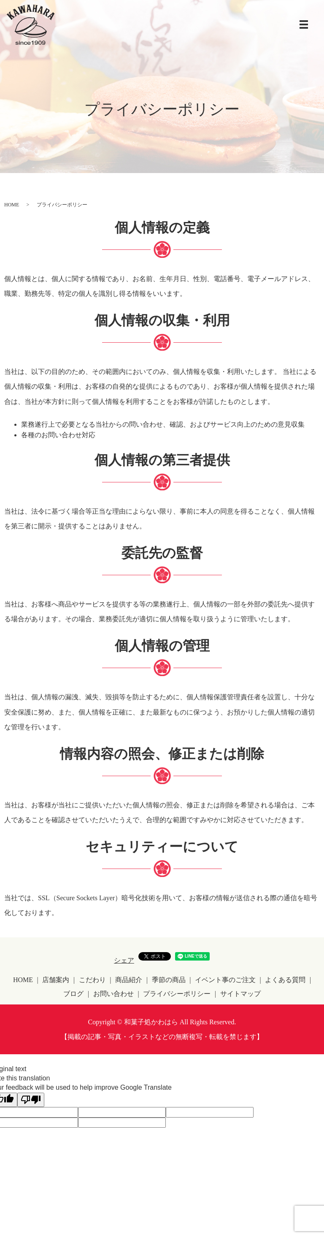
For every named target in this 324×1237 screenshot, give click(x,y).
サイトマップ (240, 993)
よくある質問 (285, 979)
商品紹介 (128, 979)
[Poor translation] (30, 1100)
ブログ (73, 993)
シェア (124, 960)
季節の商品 (169, 979)
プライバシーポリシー (177, 993)
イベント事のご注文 (225, 979)
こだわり (92, 979)
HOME (11, 205)
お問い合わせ (113, 993)
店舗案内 (55, 979)
